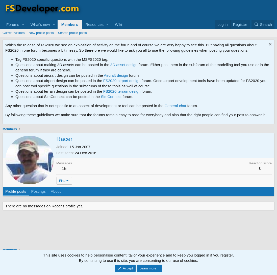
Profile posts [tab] (15, 191)
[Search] (262, 24)
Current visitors (13, 33)
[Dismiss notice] (269, 45)
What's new (40, 24)
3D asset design (124, 65)
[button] (23, 24)
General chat (175, 106)
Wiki (118, 24)
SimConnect (111, 96)
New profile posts (41, 33)
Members (69, 24)
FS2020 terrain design (122, 91)
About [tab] (56, 191)
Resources (95, 24)
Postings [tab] (38, 191)
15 (64, 168)
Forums (12, 24)
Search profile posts (72, 33)
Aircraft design (116, 75)
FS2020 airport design (122, 80)
